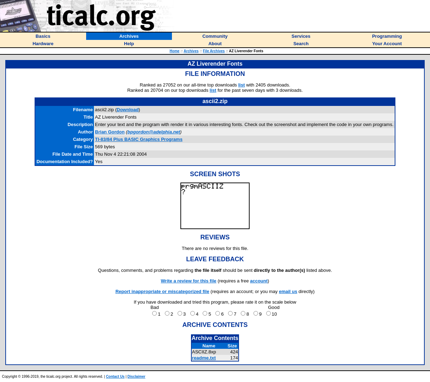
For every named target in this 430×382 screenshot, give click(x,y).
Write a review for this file (188, 280)
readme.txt (204, 357)
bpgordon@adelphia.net (153, 132)
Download (128, 109)
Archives (191, 51)
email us (288, 291)
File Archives (214, 51)
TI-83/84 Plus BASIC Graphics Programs (139, 139)
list (241, 85)
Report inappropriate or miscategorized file (162, 291)
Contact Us (115, 376)
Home (175, 51)
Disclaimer (136, 376)
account (259, 280)
